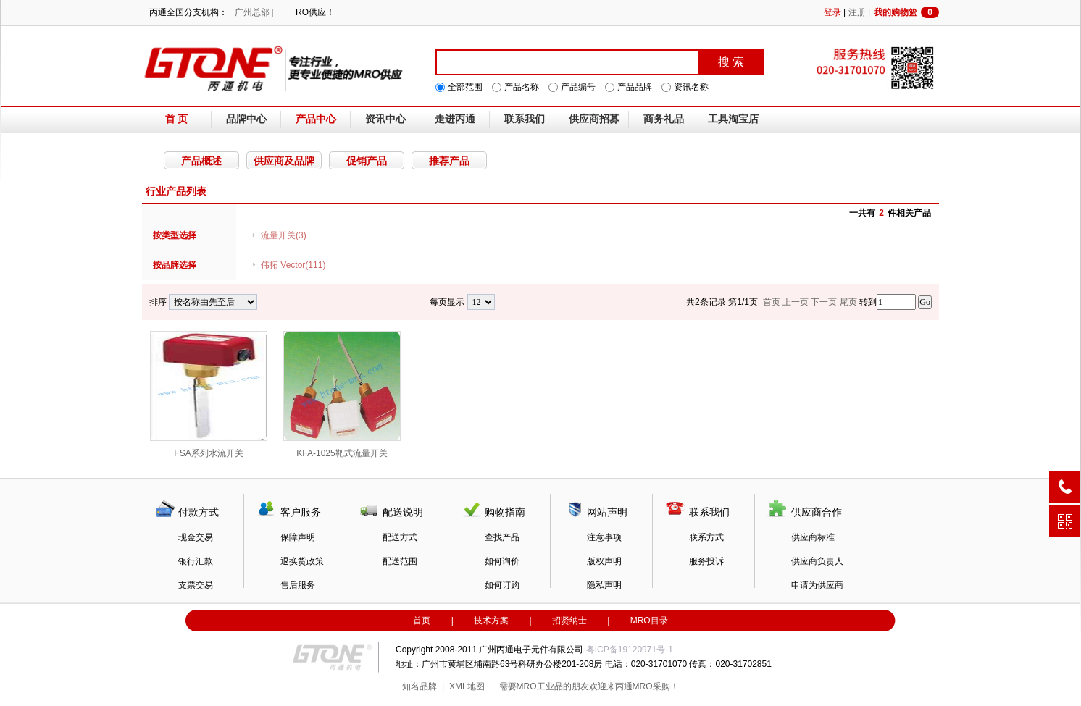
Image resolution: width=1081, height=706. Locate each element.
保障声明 (297, 537)
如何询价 (502, 561)
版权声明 (604, 561)
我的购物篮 (906, 12)
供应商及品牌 (284, 161)
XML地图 (467, 686)
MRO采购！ (656, 686)
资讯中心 (385, 119)
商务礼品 (663, 119)
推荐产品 (449, 161)
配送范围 (400, 561)
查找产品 (502, 537)
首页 (421, 620)
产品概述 (201, 161)
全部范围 (465, 87)
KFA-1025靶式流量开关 (342, 394)
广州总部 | (254, 12)
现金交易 (195, 537)
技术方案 (491, 620)
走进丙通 (455, 119)
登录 (832, 12)
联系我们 (524, 119)
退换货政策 (302, 561)
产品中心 (316, 119)
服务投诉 (706, 561)
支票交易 (195, 585)
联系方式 (706, 537)
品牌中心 (246, 119)
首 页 (176, 119)
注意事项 (604, 537)
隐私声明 (604, 585)
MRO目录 (649, 620)
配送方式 (400, 537)
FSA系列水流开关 (208, 394)
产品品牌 (634, 87)
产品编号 (578, 87)
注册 (857, 12)
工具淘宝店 (733, 119)
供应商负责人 (817, 561)
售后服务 (297, 585)
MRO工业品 (540, 686)
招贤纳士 (569, 620)
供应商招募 (594, 119)
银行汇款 (195, 561)
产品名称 (521, 87)
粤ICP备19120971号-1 (629, 649)
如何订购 (502, 585)
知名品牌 (419, 686)
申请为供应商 (817, 585)
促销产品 (366, 161)
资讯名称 (691, 87)
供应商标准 (813, 537)
